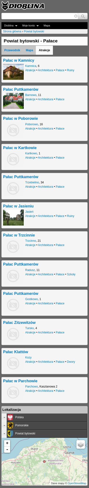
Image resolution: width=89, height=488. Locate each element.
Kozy (28, 357)
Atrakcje (30, 70)
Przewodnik (12, 50)
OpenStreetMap (77, 483)
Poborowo (31, 124)
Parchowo (31, 386)
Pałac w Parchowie (20, 381)
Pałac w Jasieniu (18, 206)
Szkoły (71, 274)
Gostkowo (31, 299)
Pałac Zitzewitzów (19, 322)
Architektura (45, 70)
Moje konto (29, 25)
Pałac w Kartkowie (20, 148)
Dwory (71, 361)
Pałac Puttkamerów (20, 89)
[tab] (44, 417)
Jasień (29, 211)
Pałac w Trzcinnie (19, 235)
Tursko (29, 328)
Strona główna (12, 31)
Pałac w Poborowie (20, 118)
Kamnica (30, 66)
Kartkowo (31, 153)
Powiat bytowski (34, 31)
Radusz (30, 270)
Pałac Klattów (15, 352)
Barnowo (30, 95)
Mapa (47, 25)
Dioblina (9, 25)
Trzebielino (32, 182)
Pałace (60, 70)
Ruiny (70, 70)
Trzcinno (30, 240)
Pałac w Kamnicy (18, 60)
